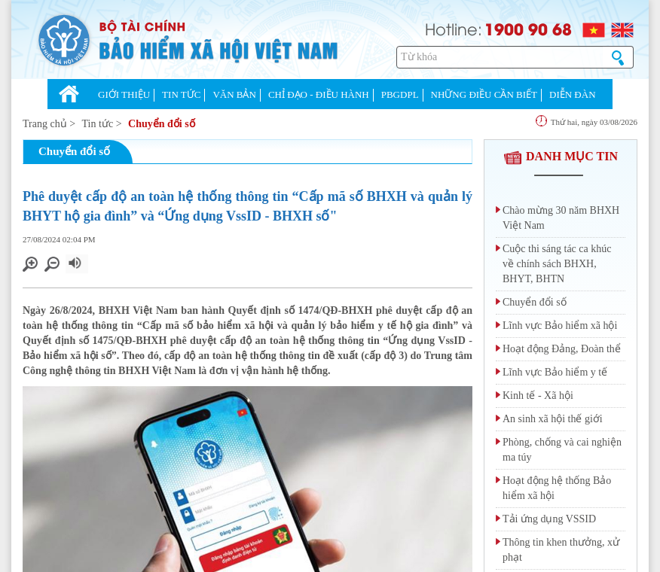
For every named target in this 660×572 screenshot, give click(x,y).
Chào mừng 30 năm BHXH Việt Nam (561, 218)
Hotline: (453, 28)
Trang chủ (45, 123)
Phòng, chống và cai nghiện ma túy (562, 450)
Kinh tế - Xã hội (538, 395)
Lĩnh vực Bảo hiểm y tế (555, 372)
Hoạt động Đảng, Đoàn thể (562, 348)
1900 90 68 (528, 28)
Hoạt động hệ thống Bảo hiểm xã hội (557, 488)
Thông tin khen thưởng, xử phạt (561, 550)
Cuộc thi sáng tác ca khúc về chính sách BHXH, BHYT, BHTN (557, 263)
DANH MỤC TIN (560, 156)
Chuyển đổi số (161, 123)
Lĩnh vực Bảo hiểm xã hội (560, 325)
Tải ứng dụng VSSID (549, 519)
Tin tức (98, 123)
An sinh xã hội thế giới (553, 418)
